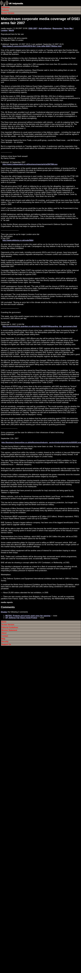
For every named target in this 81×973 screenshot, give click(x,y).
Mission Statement (9, 630)
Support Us (6, 644)
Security (4, 641)
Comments (8, 607)
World (11, 30)
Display (4, 612)
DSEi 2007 (33, 28)
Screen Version (7, 13)
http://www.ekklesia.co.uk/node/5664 (17, 240)
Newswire (5, 7)
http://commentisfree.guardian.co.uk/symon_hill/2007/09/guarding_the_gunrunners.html (39, 326)
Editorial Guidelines (9, 627)
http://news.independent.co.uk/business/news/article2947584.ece (29, 164)
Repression (57, 28)
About (3, 633)
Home (3, 622)
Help (3, 639)
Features (5, 10)
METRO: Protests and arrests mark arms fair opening (27, 616)
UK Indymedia (16, 3)
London (4, 30)
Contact (4, 636)
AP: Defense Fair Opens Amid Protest (21, 618)
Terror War (68, 28)
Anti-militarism (45, 28)
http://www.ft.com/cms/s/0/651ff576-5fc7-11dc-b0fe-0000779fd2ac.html (32, 46)
